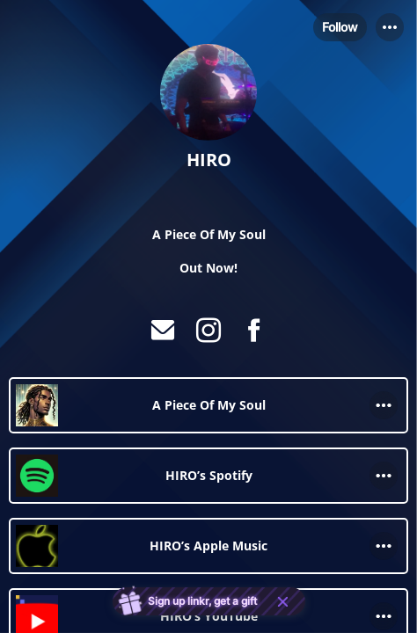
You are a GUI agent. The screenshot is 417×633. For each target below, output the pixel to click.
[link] (208, 405)
